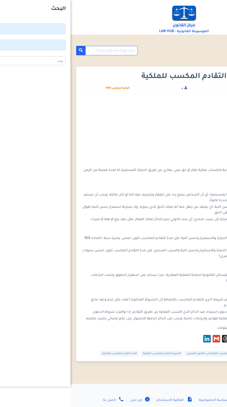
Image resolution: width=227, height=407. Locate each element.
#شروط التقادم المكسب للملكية (91, 353)
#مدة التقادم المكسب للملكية (49, 353)
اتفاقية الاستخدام (103, 400)
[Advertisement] (113, 133)
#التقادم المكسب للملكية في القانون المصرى (142, 353)
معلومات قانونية (195, 50)
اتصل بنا (43, 400)
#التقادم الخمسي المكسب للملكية (195, 353)
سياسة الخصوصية (147, 400)
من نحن (69, 400)
